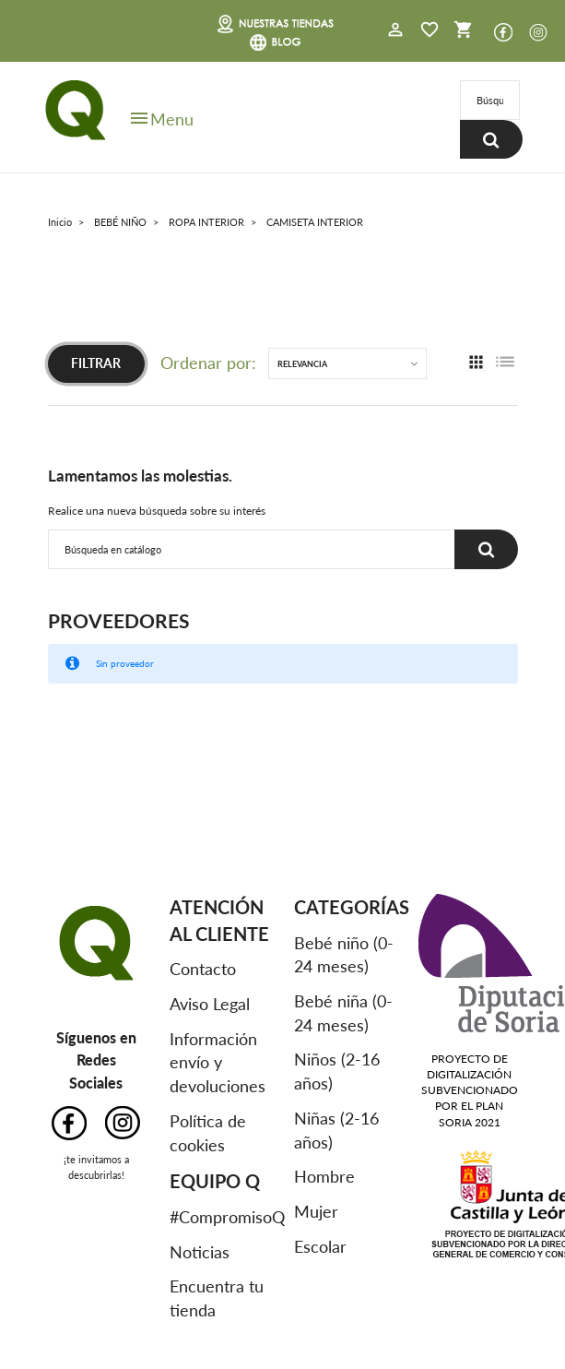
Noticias (200, 1252)
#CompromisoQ (227, 1217)
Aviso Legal (210, 1004)
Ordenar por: (208, 363)
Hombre (324, 1176)
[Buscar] (489, 100)
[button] (395, 31)
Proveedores (119, 621)
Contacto (203, 968)
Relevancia (302, 364)
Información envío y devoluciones (217, 1062)
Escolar (320, 1246)
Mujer (316, 1211)
